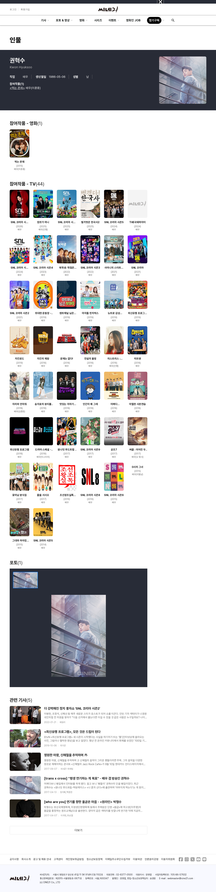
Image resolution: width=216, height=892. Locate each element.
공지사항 (14, 859)
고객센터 (58, 859)
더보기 (78, 830)
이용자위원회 (168, 859)
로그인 (13, 9)
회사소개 (26, 859)
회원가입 (25, 9)
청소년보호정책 (95, 859)
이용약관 (137, 859)
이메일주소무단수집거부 (117, 859)
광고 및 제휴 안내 (42, 859)
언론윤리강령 (151, 859)
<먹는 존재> (17, 88)
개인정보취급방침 (75, 859)
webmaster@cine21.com (180, 878)
